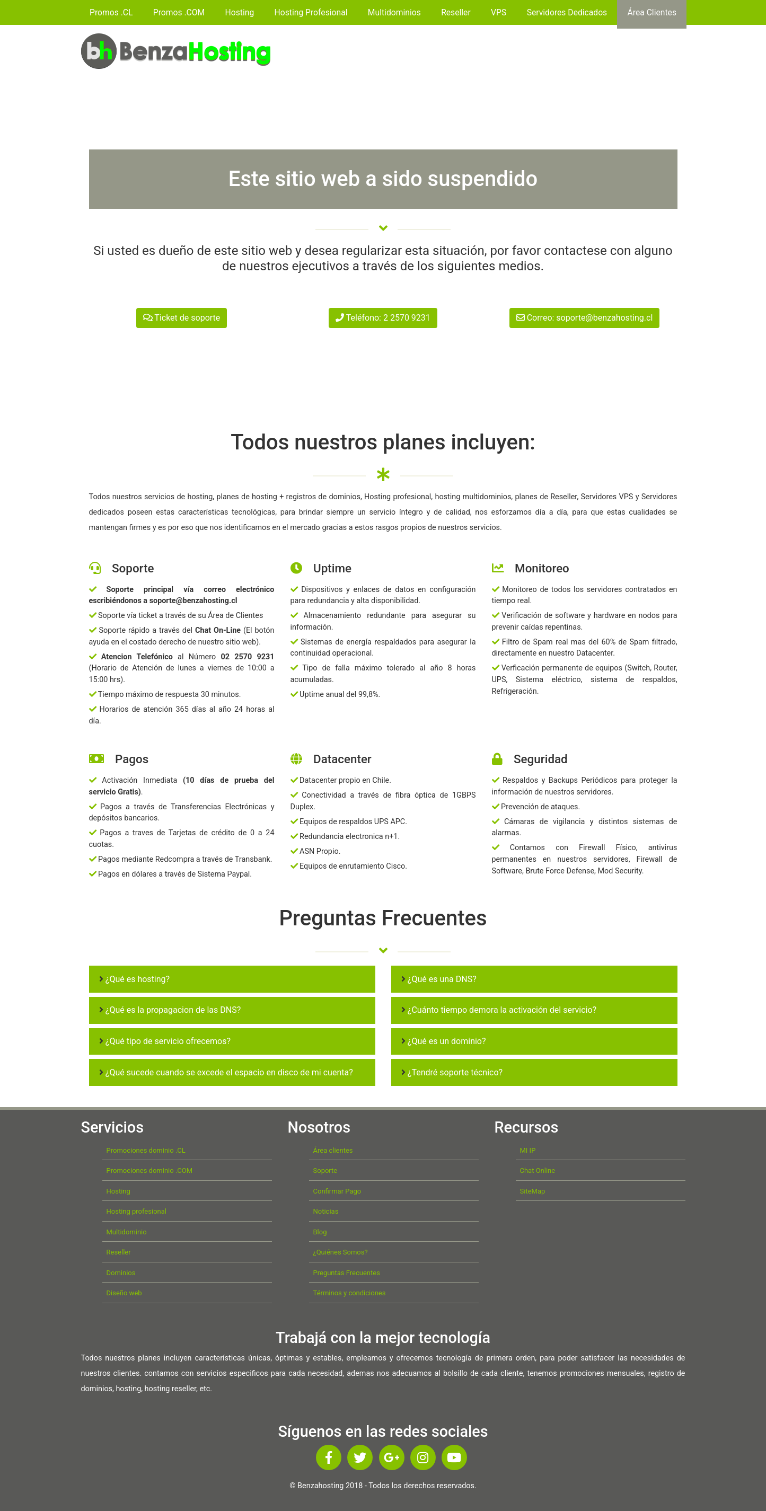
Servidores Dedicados (567, 12)
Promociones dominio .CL (146, 1150)
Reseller (456, 12)
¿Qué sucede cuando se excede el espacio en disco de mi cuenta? (226, 1072)
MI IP (528, 1150)
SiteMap (532, 1191)
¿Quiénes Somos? (340, 1252)
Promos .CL (111, 12)
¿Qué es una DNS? (439, 979)
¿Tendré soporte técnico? (452, 1072)
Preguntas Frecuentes (346, 1273)
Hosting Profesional (311, 12)
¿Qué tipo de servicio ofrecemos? (165, 1041)
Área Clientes (652, 12)
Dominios (121, 1273)
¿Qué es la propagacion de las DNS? (170, 1010)
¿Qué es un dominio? (443, 1041)
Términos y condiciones (349, 1293)
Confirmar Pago (337, 1191)
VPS (498, 12)
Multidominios (394, 12)
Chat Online (538, 1170)
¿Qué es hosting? (134, 979)
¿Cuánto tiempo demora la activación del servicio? (498, 1010)
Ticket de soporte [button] (182, 318)
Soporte (325, 1170)
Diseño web (124, 1293)
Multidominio (127, 1232)
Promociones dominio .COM (150, 1170)
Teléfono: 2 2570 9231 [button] (383, 318)
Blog (320, 1232)
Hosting (239, 12)
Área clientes (333, 1150)
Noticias (326, 1211)
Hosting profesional (136, 1211)
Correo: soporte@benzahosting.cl (584, 318)
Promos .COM (179, 12)
